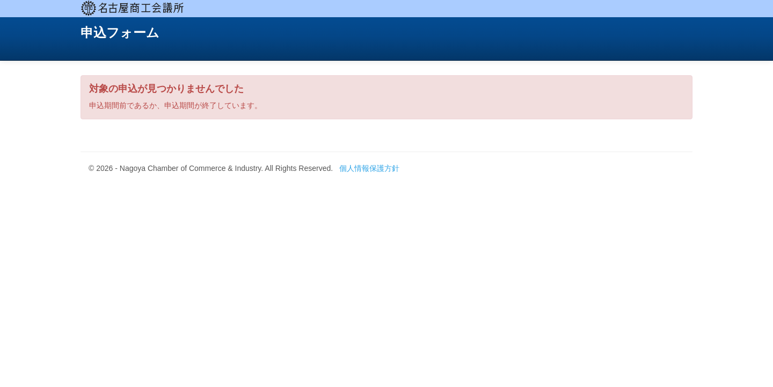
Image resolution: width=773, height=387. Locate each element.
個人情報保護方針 (369, 168)
